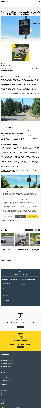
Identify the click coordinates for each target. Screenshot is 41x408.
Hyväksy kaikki (32, 216)
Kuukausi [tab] (25, 274)
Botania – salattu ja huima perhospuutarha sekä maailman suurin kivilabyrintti (14, 284)
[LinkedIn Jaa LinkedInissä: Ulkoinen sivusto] (11, 65)
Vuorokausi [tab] (16, 274)
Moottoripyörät (3, 397)
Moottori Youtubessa (6, 367)
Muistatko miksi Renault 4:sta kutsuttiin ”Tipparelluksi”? (11, 302)
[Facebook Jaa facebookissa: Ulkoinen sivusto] (3, 65)
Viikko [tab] (21, 274)
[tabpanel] (20, 290)
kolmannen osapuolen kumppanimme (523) (20, 194)
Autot (2, 388)
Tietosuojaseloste (4, 384)
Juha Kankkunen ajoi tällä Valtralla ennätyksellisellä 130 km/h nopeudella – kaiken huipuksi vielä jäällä (18, 279)
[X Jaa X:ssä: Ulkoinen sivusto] (7, 65)
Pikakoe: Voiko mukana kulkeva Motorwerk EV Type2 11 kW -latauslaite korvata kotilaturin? (17, 290)
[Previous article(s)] (36, 230)
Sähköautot (3, 399)
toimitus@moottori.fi (5, 377)
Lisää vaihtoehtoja (8, 216)
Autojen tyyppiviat (4, 390)
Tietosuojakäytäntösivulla (11, 211)
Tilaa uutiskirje (20, 327)
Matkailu (2, 403)
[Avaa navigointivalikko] (39, 1)
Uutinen (5, 4)
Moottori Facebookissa (6, 361)
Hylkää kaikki (20, 216)
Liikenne (22, 9)
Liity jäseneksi (20, 347)
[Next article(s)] (39, 230)
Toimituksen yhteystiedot (5, 380)
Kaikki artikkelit (28, 230)
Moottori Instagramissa (6, 364)
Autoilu (21, 247)
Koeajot (2, 392)
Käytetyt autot (3, 394)
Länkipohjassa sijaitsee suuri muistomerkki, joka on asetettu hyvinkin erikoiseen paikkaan (16, 296)
